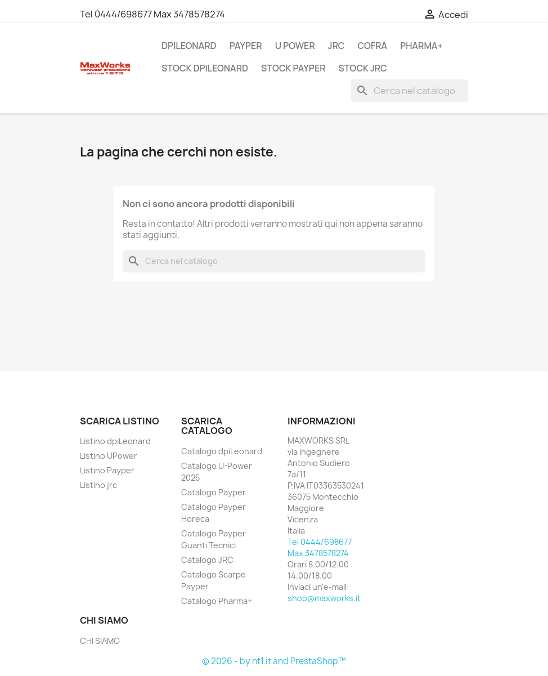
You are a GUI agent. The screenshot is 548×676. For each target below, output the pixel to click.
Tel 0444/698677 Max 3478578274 (152, 14)
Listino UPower (108, 455)
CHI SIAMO (100, 640)
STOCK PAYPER (293, 68)
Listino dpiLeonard (115, 441)
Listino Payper (107, 470)
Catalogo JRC (207, 559)
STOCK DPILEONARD (204, 68)
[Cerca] (409, 90)
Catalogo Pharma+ (216, 601)
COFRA (372, 45)
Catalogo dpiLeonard (221, 451)
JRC (336, 45)
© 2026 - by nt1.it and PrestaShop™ (274, 661)
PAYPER (246, 45)
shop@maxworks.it (324, 598)
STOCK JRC (363, 68)
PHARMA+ (421, 45)
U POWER (295, 45)
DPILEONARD (189, 45)
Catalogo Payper (213, 492)
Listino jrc (98, 485)
